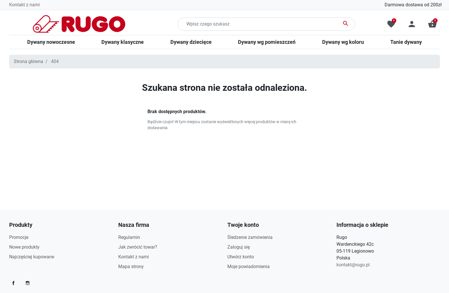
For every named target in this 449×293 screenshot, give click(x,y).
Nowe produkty (24, 247)
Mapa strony (131, 266)
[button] (432, 24)
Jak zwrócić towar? (137, 247)
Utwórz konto (240, 256)
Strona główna (28, 61)
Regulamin (129, 237)
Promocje (18, 237)
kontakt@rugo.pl (353, 265)
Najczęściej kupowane (31, 256)
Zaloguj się (238, 247)
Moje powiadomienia (248, 266)
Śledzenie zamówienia (250, 237)
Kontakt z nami (24, 4)
